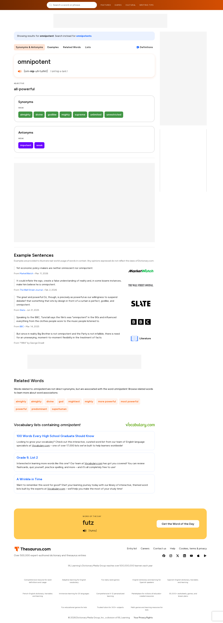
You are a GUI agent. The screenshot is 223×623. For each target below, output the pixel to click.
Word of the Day (92, 516)
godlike (52, 114)
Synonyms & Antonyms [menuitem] (29, 47)
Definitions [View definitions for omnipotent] (146, 47)
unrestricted (113, 114)
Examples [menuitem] (53, 47)
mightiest (74, 401)
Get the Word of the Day (178, 524)
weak (39, 145)
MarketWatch (26, 273)
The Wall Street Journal (31, 290)
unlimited (95, 114)
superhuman (59, 408)
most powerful (129, 401)
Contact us (159, 548)
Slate (22, 310)
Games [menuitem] (118, 5)
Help (172, 548)
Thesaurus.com (29, 5)
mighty (66, 114)
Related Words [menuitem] (72, 47)
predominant (39, 408)
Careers (145, 548)
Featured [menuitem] (106, 5)
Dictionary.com (194, 5)
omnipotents (84, 35)
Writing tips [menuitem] (146, 5)
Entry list (132, 548)
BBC (22, 326)
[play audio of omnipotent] (19, 71)
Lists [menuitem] (88, 47)
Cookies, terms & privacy (193, 548)
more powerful (107, 401)
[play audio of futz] (84, 531)
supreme (80, 114)
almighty (25, 114)
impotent (25, 145)
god (61, 401)
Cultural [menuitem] (131, 5)
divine (39, 114)
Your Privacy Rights (143, 617)
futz (88, 522)
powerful (21, 408)
